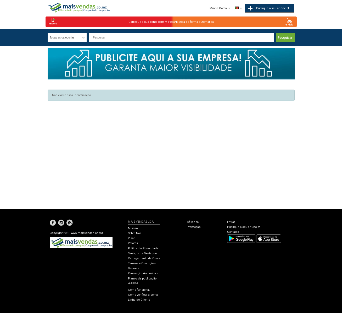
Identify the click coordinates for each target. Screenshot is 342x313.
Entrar (231, 222)
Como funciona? (139, 290)
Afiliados (193, 222)
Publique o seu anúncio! (243, 227)
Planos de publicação (142, 278)
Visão (131, 238)
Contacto (233, 232)
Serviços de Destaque (142, 253)
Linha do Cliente (139, 299)
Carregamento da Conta (144, 258)
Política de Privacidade (143, 248)
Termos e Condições (142, 263)
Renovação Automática (143, 273)
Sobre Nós (134, 233)
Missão (133, 228)
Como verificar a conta (143, 294)
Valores (133, 243)
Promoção (193, 227)
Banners (133, 268)
